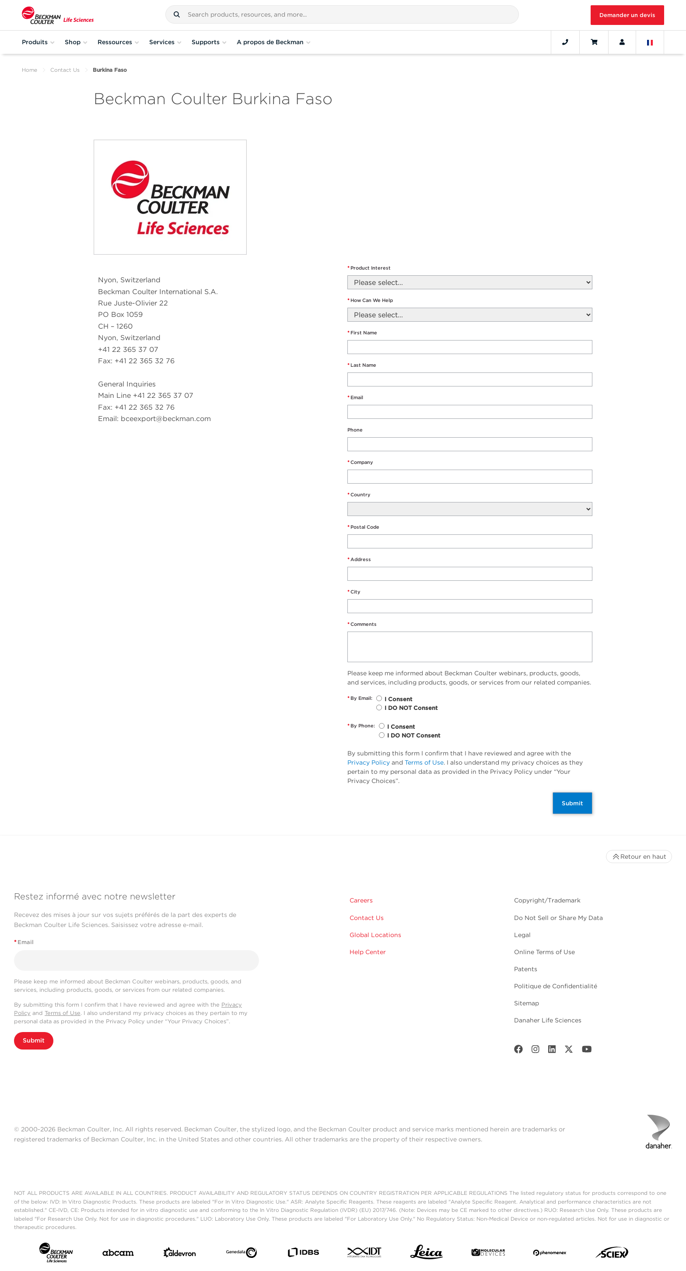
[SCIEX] (612, 1254)
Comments (362, 624)
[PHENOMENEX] (549, 1254)
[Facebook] (518, 1051)
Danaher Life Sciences (547, 1020)
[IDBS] (303, 1254)
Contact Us (65, 70)
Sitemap (526, 1003)
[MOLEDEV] (488, 1254)
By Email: (359, 698)
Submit (572, 803)
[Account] (622, 42)
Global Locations (375, 934)
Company (360, 462)
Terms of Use (424, 762)
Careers (361, 900)
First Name (362, 333)
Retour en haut (639, 856)
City (353, 592)
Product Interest (369, 268)
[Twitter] (568, 1051)
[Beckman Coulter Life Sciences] (58, 15)
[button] (177, 14)
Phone (355, 430)
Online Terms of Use (544, 951)
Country (359, 495)
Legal (522, 934)
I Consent (398, 699)
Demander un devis (627, 15)
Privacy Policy (368, 762)
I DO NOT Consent (411, 708)
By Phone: (361, 726)
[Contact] (565, 42)
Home (29, 70)
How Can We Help (370, 300)
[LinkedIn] (552, 1051)
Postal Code (363, 527)
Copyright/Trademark (547, 900)
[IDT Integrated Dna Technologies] (364, 1254)
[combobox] (342, 14)
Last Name (361, 365)
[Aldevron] (179, 1254)
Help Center (368, 951)
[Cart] (594, 42)
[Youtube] (587, 1051)
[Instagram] (535, 1051)
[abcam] (118, 1254)
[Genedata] (241, 1254)
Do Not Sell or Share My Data (558, 917)
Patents (525, 969)
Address (359, 559)
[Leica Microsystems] (426, 1254)
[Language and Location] (650, 42)
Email (355, 397)
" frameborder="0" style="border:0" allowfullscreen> (467, 183)
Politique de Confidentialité (555, 986)
